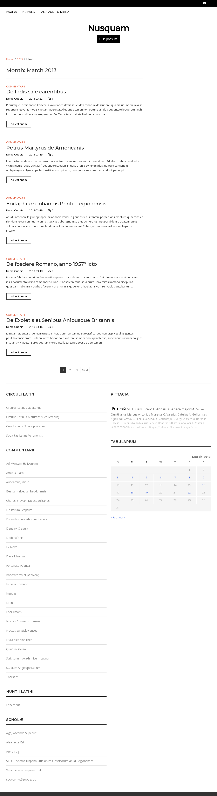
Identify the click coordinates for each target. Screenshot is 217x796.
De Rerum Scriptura (19, 510)
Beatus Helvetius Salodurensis (26, 491)
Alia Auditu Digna (55, 12)
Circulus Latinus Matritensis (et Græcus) (32, 417)
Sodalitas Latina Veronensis (24, 435)
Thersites (12, 677)
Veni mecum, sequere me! (23, 770)
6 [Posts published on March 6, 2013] (160, 477)
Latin (9, 603)
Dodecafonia (14, 538)
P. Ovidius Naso (129, 423)
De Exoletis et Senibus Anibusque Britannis (60, 320)
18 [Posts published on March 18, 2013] (132, 492)
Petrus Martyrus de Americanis (45, 148)
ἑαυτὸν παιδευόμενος (21, 779)
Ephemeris (13, 705)
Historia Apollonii (181, 423)
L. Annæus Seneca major (172, 409)
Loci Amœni (14, 612)
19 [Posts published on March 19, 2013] (146, 492)
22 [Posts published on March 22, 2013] (189, 492)
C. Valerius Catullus (175, 414)
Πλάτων (127, 419)
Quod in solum (16, 649)
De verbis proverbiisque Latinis (26, 519)
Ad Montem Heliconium (22, 463)
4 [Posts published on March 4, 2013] (132, 477)
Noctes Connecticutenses (23, 621)
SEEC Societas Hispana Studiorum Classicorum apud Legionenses (50, 761)
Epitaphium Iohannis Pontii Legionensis (56, 204)
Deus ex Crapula (17, 528)
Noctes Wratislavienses (21, 630)
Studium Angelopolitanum (23, 668)
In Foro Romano (17, 584)
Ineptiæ (11, 593)
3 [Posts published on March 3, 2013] (117, 477)
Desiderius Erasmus (137, 427)
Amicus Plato (15, 473)
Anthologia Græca (187, 427)
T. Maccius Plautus (168, 427)
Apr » (122, 517)
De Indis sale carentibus (36, 92)
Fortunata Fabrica (18, 566)
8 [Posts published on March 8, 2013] (189, 477)
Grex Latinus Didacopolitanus (25, 426)
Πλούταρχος (165, 418)
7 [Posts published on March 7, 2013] (175, 477)
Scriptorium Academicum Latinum (28, 658)
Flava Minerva (15, 556)
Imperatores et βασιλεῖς (22, 575)
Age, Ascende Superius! (21, 733)
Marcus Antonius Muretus (145, 414)
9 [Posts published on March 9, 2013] (203, 477)
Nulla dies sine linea (19, 640)
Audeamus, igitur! (17, 482)
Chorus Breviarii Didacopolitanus (28, 501)
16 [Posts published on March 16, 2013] (203, 485)
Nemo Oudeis (15, 98)
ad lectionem (19, 124)
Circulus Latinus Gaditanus (23, 408)
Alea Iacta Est (15, 742)
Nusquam (108, 28)
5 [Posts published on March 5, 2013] (146, 477)
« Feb (114, 517)
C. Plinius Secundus (145, 419)
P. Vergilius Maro (182, 418)
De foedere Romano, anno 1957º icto (51, 264)
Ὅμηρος (153, 427)
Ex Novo (12, 547)
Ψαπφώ (118, 409)
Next (85, 370)
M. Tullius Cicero (139, 409)
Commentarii (15, 86)
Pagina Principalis (20, 12)
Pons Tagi (13, 752)
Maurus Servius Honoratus (155, 423)
